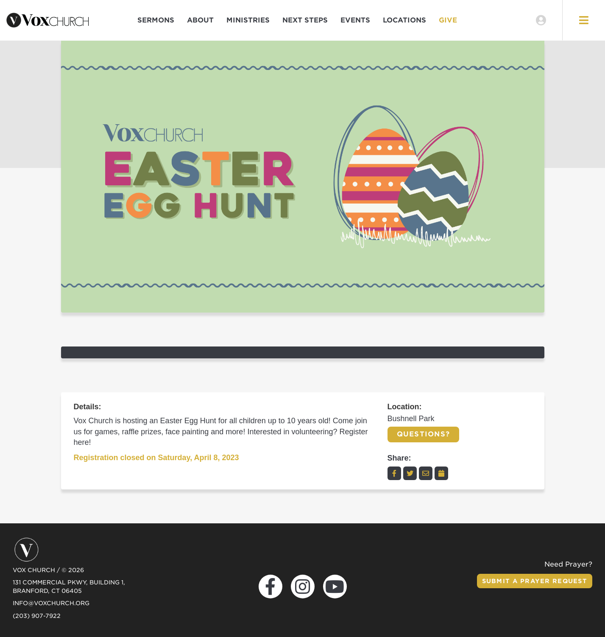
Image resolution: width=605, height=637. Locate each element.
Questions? (423, 434)
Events (355, 20)
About (200, 20)
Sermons (155, 20)
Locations (404, 20)
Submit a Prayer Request (534, 581)
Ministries (248, 20)
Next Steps (305, 20)
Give (448, 20)
